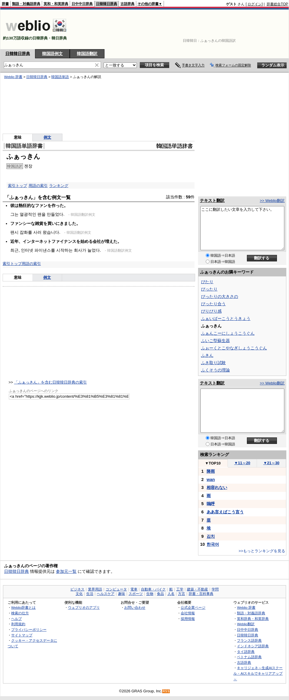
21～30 (271, 463)
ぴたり (207, 281)
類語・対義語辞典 (26, 4)
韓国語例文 (52, 53)
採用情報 (188, 619)
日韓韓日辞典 (106, 4)
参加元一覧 (66, 571)
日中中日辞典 (82, 4)
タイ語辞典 (246, 651)
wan (211, 479)
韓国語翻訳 (87, 53)
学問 (215, 589)
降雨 (211, 471)
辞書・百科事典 (201, 594)
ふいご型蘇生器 (215, 340)
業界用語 (95, 589)
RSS (166, 691)
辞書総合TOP (277, 4)
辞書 (5, 4)
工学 (179, 589)
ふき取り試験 (213, 362)
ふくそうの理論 (215, 370)
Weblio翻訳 (245, 624)
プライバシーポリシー (28, 629)
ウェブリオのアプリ (84, 607)
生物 (149, 594)
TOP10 (213, 463)
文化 (79, 594)
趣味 (121, 594)
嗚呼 (211, 503)
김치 (211, 536)
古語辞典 (127, 4)
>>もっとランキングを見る (262, 551)
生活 (89, 594)
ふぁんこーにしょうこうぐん (228, 333)
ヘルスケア (105, 594)
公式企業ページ (193, 607)
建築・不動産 (197, 589)
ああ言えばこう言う (225, 512)
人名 (171, 594)
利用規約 (18, 624)
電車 (133, 589)
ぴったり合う (213, 303)
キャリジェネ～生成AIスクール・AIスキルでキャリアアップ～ (258, 673)
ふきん (207, 355)
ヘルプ (16, 619)
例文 (47, 277)
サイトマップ (21, 635)
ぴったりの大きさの (219, 296)
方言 (181, 594)
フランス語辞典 (249, 640)
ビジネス (77, 589)
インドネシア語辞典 (253, 646)
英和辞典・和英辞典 (253, 619)
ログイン (255, 4)
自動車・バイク (153, 589)
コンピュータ (116, 589)
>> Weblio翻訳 (272, 200)
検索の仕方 (20, 613)
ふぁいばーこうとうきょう (225, 318)
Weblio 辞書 (246, 607)
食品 (160, 594)
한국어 (213, 544)
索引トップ (12, 263)
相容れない (217, 487)
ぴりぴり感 (211, 311)
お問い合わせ (134, 607)
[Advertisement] (265, 29)
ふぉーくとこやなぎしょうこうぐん (234, 348)
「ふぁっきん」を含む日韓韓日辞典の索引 (50, 382)
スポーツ (136, 594)
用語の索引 (31, 263)
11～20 (242, 463)
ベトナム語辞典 (249, 657)
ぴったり (209, 289)
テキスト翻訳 (212, 200)
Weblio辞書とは (23, 607)
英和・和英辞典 (56, 4)
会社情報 (188, 613)
